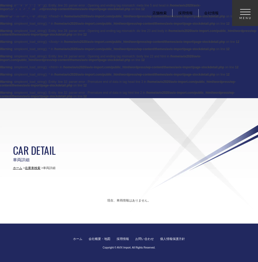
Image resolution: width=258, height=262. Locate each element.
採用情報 (123, 239)
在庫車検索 (32, 168)
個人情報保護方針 (172, 239)
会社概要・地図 (99, 239)
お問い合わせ (144, 239)
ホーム (17, 168)
